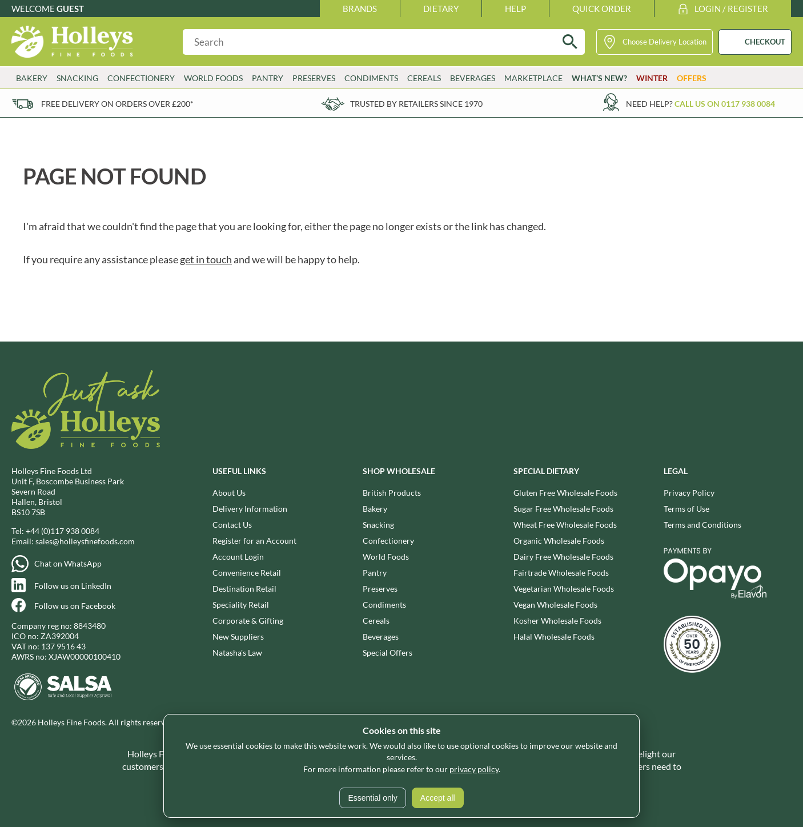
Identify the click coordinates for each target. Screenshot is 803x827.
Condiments (371, 78)
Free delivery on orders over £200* (117, 104)
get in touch (206, 259)
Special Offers (387, 652)
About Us (229, 492)
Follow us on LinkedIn (72, 586)
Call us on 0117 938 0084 (724, 104)
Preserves (313, 78)
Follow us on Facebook (74, 606)
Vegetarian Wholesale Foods (563, 588)
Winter (652, 78)
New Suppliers (238, 636)
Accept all (437, 797)
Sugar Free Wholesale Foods (563, 508)
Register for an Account (254, 540)
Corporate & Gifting (247, 620)
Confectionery (141, 78)
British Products (392, 492)
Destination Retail (244, 588)
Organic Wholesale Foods (558, 540)
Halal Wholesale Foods (554, 636)
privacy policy (474, 769)
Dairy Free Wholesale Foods (563, 556)
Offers (691, 78)
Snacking (77, 78)
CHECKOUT (765, 41)
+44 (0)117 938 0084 (62, 531)
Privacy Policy (689, 492)
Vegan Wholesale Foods (555, 604)
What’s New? (599, 78)
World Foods (213, 78)
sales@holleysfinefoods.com (85, 541)
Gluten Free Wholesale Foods (565, 492)
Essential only (372, 797)
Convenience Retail (246, 572)
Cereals (424, 78)
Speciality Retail (240, 604)
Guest (70, 8)
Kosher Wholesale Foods (557, 620)
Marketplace (533, 78)
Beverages (472, 78)
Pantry (267, 78)
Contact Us (232, 524)
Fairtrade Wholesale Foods (561, 572)
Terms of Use (686, 508)
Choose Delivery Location (664, 41)
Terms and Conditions (702, 524)
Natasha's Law (237, 652)
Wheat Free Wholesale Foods (565, 524)
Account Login (238, 556)
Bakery (31, 78)
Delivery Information (249, 508)
